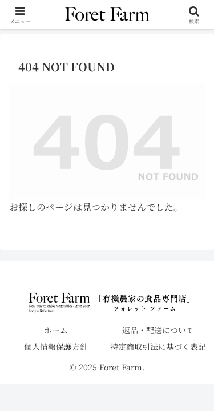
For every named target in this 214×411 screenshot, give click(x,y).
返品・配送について (158, 330)
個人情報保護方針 (56, 346)
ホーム (56, 330)
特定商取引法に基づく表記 (158, 346)
